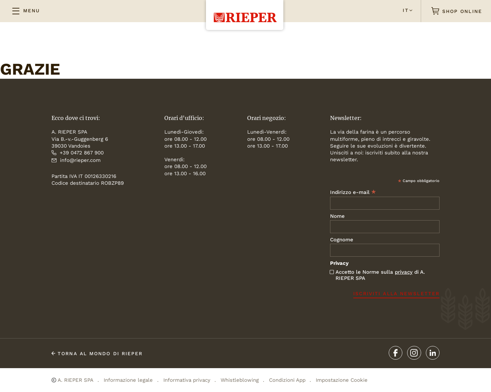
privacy (404, 272)
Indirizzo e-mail (353, 192)
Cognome (341, 240)
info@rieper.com (76, 160)
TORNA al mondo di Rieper (97, 353)
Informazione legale (128, 380)
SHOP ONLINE (457, 11)
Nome (337, 216)
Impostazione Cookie (342, 380)
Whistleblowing (240, 380)
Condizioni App (287, 380)
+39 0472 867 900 (77, 153)
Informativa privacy (186, 380)
